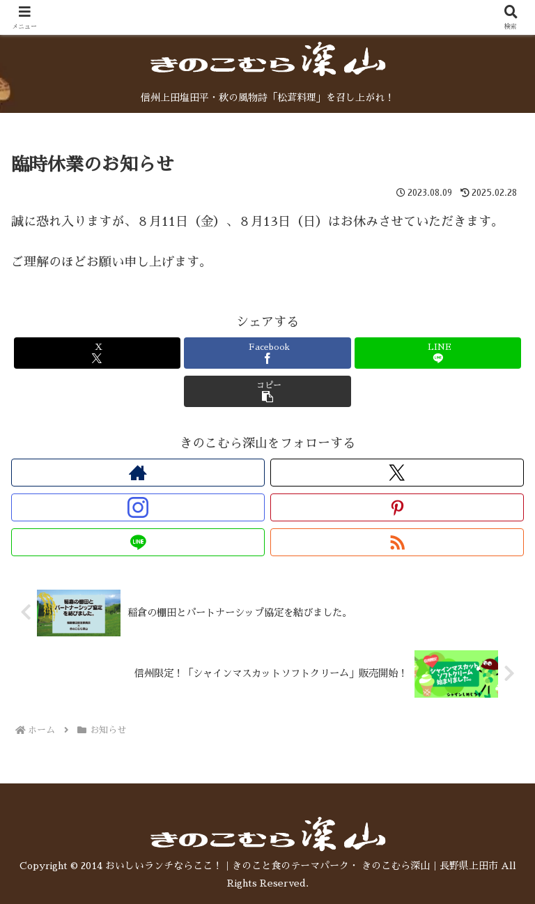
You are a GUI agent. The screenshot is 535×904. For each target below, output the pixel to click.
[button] (267, 391)
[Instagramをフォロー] (138, 507)
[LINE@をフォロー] (138, 542)
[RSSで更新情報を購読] (397, 542)
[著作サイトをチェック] (138, 473)
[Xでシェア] (97, 353)
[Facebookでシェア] (267, 353)
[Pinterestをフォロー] (397, 507)
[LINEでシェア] (438, 353)
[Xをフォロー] (397, 473)
